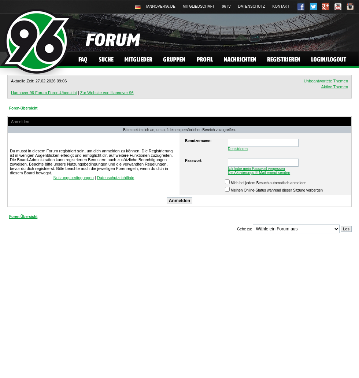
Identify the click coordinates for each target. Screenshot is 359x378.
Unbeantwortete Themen (326, 81)
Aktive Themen (334, 87)
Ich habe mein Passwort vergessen (256, 169)
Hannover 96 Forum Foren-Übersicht (44, 92)
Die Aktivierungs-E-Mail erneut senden (259, 173)
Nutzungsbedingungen (73, 177)
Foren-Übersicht (23, 108)
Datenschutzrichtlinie (115, 177)
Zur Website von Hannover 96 (107, 92)
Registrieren (238, 149)
